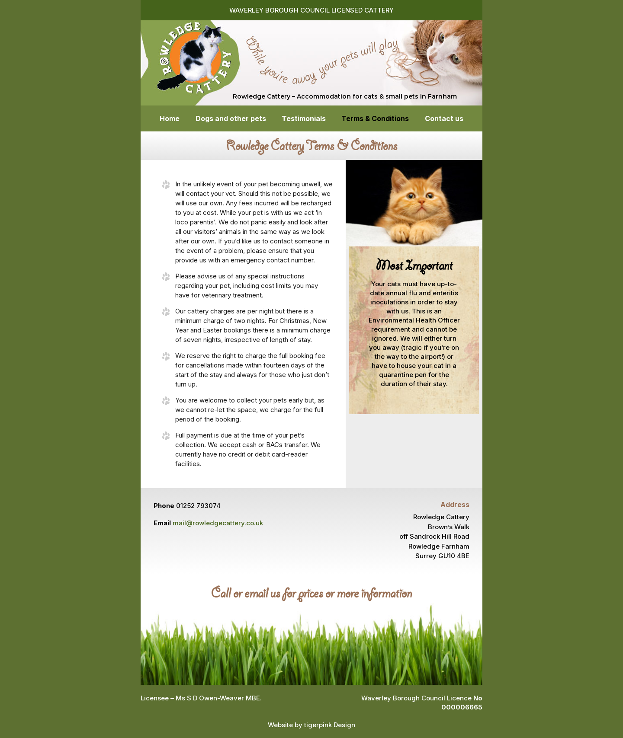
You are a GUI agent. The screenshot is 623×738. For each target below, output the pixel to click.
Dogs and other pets (231, 119)
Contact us (444, 119)
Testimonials (304, 119)
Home (170, 119)
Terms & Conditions (375, 119)
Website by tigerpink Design (311, 725)
